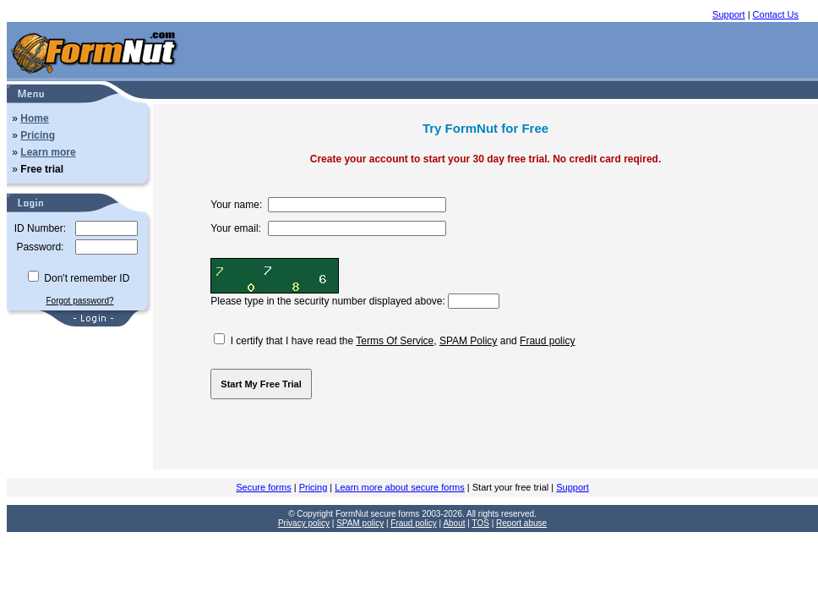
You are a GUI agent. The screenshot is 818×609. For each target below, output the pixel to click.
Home (34, 118)
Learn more (47, 152)
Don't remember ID (78, 278)
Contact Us (776, 14)
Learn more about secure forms (399, 487)
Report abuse (521, 523)
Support (728, 14)
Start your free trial (510, 487)
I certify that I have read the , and (394, 341)
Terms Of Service (395, 341)
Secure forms (263, 487)
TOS (480, 523)
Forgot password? (79, 300)
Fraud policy (547, 341)
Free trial (41, 169)
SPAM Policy (468, 341)
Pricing (37, 135)
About (454, 523)
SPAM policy (360, 523)
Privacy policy (304, 523)
